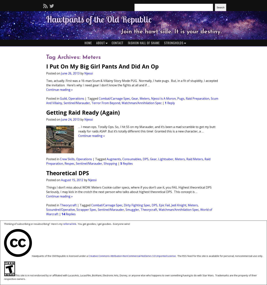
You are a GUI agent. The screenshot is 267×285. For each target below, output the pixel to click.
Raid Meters (194, 159)
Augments (114, 159)
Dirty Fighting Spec (137, 205)
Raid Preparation (197, 98)
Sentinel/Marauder (77, 103)
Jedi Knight (178, 205)
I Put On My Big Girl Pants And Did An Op (102, 66)
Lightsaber (165, 159)
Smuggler (132, 210)
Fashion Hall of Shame (144, 43)
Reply (170, 103)
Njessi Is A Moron (163, 98)
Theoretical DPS (67, 173)
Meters (145, 98)
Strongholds (176, 43)
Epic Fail (164, 205)
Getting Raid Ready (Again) (83, 112)
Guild (63, 98)
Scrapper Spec (86, 210)
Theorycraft (68, 205)
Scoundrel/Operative (60, 210)
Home (88, 43)
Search (220, 7)
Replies (126, 163)
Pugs (180, 98)
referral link (69, 224)
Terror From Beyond (105, 103)
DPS (146, 159)
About (102, 43)
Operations (76, 98)
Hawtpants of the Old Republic (99, 19)
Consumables (131, 159)
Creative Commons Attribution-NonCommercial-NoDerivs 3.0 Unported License (132, 256)
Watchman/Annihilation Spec (142, 103)
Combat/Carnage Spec (114, 98)
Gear (134, 98)
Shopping (110, 163)
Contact (117, 43)
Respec (69, 163)
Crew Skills (67, 159)
